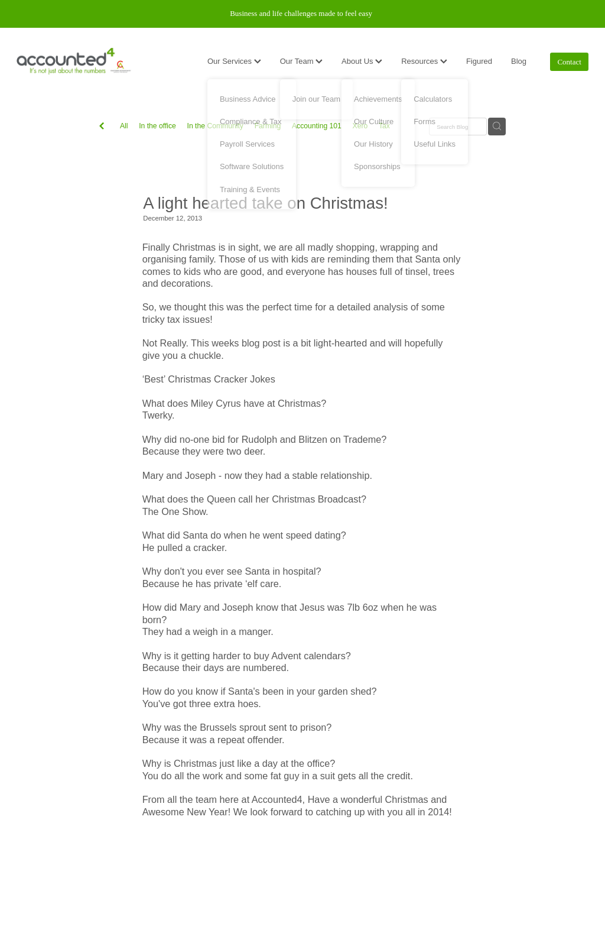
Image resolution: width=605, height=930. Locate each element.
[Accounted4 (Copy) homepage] (74, 61)
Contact (569, 61)
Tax (384, 126)
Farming (268, 126)
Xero (360, 126)
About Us (361, 61)
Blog (518, 61)
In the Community (215, 126)
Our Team (301, 61)
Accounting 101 (316, 126)
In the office (157, 126)
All (124, 126)
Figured (479, 61)
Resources (424, 61)
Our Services (234, 61)
